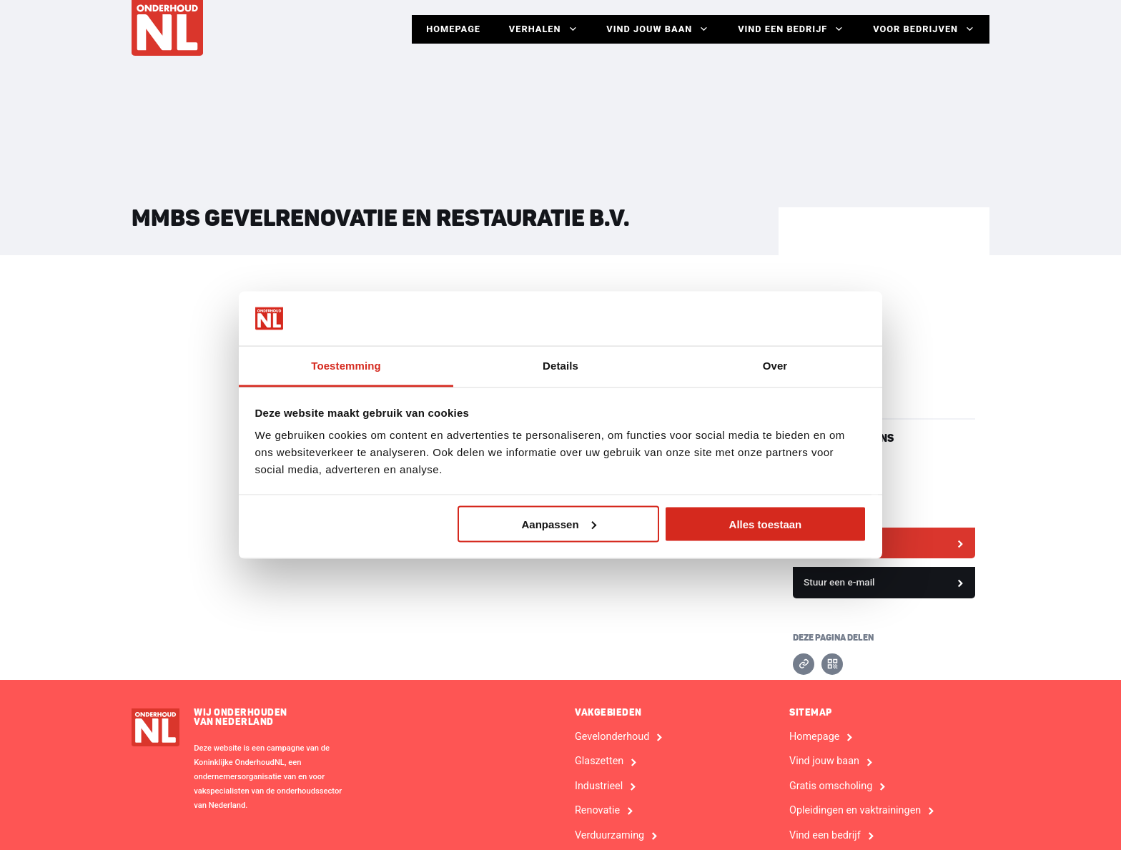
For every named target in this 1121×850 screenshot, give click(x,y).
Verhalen (543, 29)
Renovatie (597, 811)
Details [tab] (560, 366)
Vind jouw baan (657, 29)
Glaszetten (599, 761)
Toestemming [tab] (346, 366)
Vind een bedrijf (791, 29)
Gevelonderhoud (612, 737)
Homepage (452, 29)
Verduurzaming (609, 836)
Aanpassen (559, 524)
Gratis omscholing (830, 786)
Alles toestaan (765, 524)
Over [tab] (775, 366)
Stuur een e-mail (839, 582)
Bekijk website (835, 542)
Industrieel (599, 786)
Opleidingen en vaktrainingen (855, 811)
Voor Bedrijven (924, 29)
